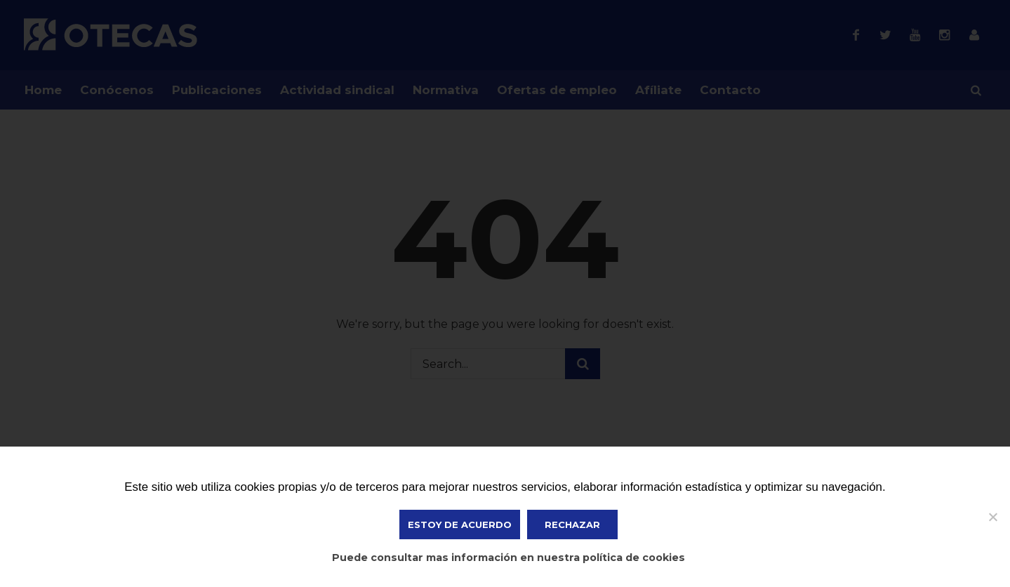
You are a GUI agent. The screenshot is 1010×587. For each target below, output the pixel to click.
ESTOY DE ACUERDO (460, 524)
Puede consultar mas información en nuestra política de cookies (508, 557)
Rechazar (572, 524)
